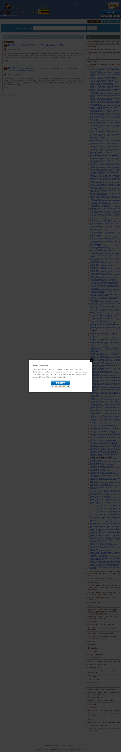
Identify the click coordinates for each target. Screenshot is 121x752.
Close (92, 360)
